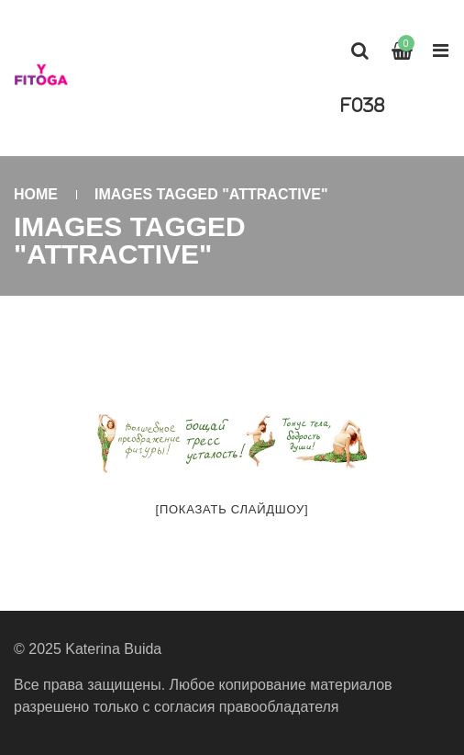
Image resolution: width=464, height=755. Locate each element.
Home (36, 194)
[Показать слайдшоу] (232, 509)
